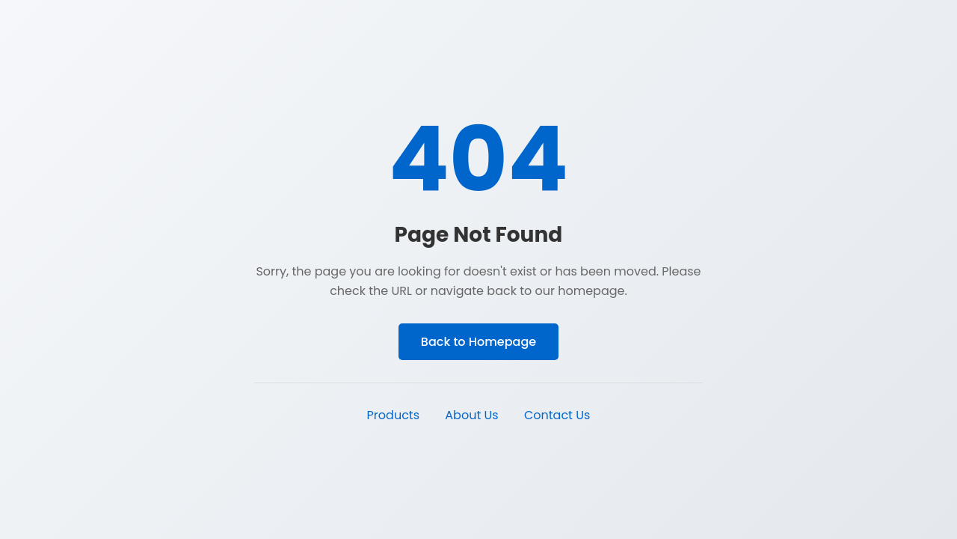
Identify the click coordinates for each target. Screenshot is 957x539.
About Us (471, 415)
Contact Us (557, 415)
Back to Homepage (478, 341)
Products (393, 415)
